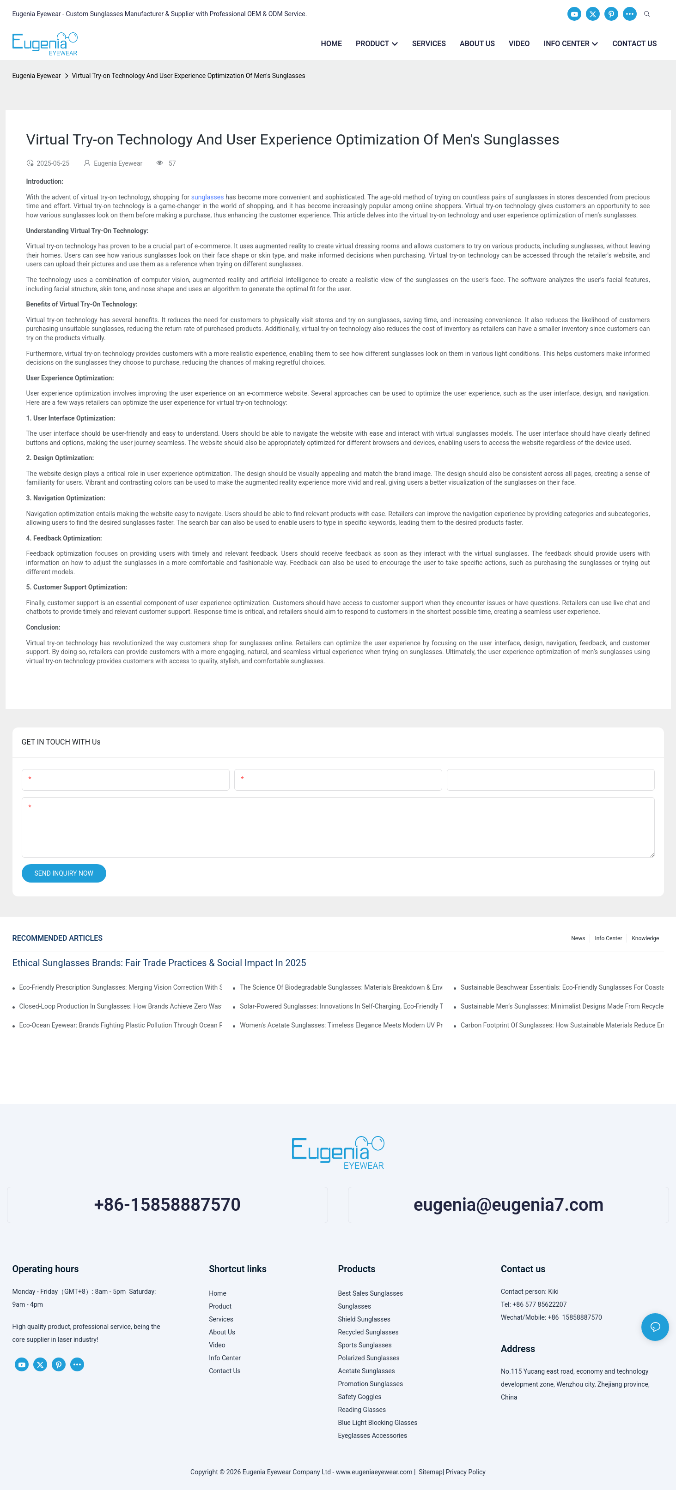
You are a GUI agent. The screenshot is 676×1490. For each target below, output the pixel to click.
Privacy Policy (466, 1472)
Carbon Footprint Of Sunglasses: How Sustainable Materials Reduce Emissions (562, 1025)
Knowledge (645, 938)
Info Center (608, 938)
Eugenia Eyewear (36, 75)
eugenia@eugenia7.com (509, 1205)
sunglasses (207, 197)
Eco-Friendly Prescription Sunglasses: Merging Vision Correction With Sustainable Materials (120, 987)
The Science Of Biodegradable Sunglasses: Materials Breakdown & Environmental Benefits (341, 987)
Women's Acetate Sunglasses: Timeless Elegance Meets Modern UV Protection (341, 1025)
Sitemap (428, 1472)
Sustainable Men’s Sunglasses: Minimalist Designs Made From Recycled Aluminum (562, 1006)
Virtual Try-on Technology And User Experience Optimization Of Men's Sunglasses (188, 75)
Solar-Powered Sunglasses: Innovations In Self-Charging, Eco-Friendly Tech (341, 1006)
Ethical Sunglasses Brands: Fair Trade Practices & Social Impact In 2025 (159, 962)
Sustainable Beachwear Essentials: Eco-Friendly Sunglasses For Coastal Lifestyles (562, 987)
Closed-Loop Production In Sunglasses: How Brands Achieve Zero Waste (120, 1006)
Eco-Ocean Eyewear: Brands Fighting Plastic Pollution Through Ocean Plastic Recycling (120, 1025)
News (578, 938)
